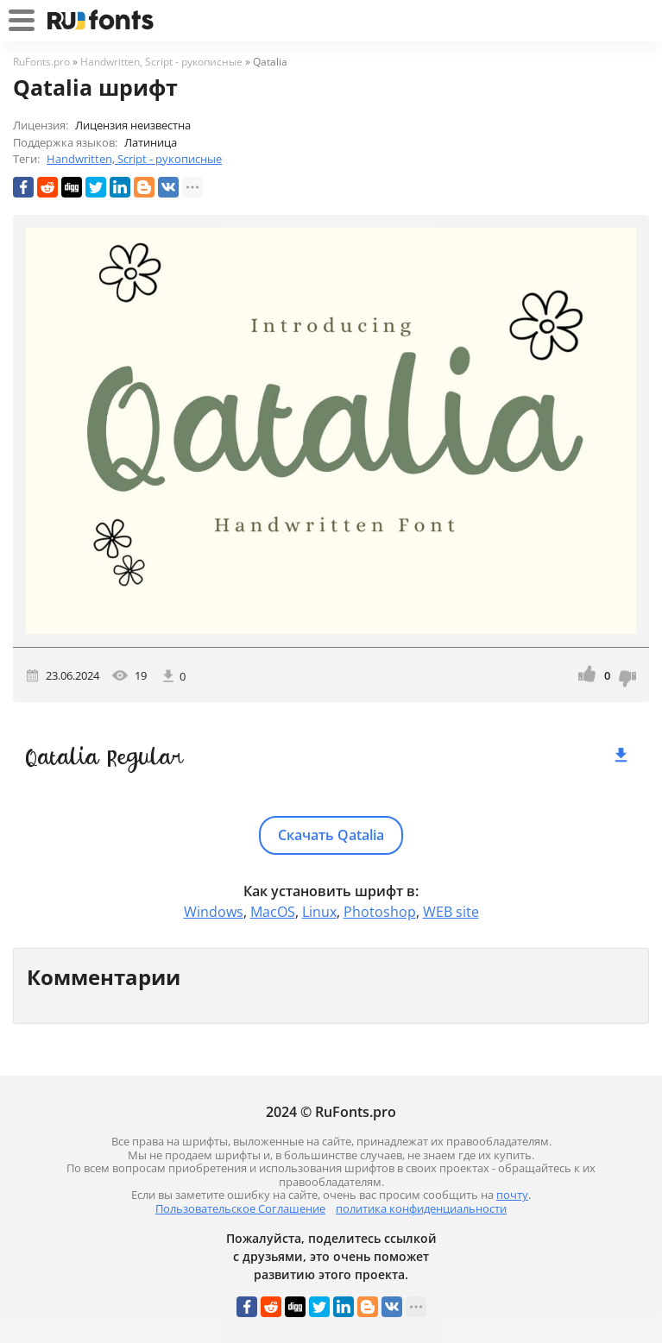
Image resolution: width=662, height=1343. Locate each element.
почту (512, 1194)
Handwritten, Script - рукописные (134, 158)
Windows (213, 911)
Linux (319, 911)
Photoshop (380, 911)
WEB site (451, 911)
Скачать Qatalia (331, 834)
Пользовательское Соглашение (240, 1208)
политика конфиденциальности (421, 1208)
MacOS (272, 911)
